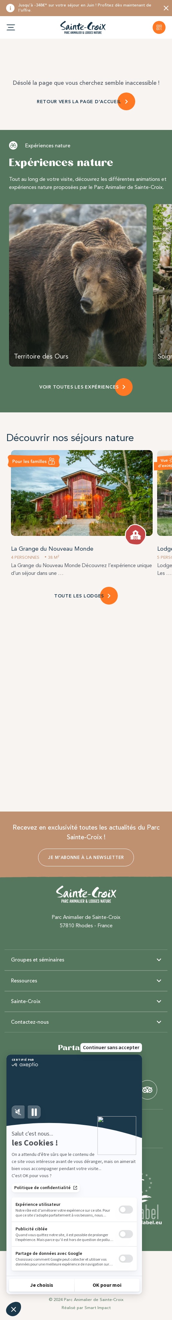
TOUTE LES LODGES (79, 596)
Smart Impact (98, 1307)
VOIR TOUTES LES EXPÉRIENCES (79, 387)
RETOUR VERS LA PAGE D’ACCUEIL (79, 101)
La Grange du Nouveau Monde (52, 548)
